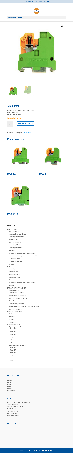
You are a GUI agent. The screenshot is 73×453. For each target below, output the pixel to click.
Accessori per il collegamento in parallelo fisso (22, 253)
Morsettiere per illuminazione (17, 295)
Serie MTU (13, 329)
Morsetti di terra (27, 133)
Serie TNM (13, 350)
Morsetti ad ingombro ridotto (17, 234)
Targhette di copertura (15, 261)
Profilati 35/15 (13, 322)
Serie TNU (13, 334)
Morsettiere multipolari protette (18, 298)
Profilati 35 (12, 319)
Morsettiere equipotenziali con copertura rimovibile (24, 306)
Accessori (12, 264)
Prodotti (9, 381)
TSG (11, 343)
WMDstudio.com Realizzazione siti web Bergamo (40, 450)
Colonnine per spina (14, 259)
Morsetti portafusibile (15, 248)
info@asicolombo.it (13, 416)
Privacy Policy (11, 391)
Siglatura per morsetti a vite (17, 327)
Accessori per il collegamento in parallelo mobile (23, 256)
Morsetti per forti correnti (16, 237)
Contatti (9, 389)
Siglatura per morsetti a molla (17, 345)
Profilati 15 (12, 314)
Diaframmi (12, 250)
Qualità (9, 385)
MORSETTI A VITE (12, 229)
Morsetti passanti (14, 231)
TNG (11, 340)
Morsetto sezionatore (15, 242)
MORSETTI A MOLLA (13, 267)
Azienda (9, 379)
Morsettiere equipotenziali (16, 304)
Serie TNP (13, 332)
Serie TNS (13, 353)
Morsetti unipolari (14, 290)
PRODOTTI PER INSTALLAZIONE (16, 288)
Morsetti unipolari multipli (16, 293)
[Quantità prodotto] (10, 124)
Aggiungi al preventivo (25, 124)
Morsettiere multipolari (15, 309)
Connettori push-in (14, 301)
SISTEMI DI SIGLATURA (14, 325)
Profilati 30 (12, 317)
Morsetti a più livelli (14, 245)
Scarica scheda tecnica (14, 118)
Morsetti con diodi (14, 277)
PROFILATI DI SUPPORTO (14, 312)
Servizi (9, 383)
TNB (11, 337)
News (9, 387)
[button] (62, 26)
